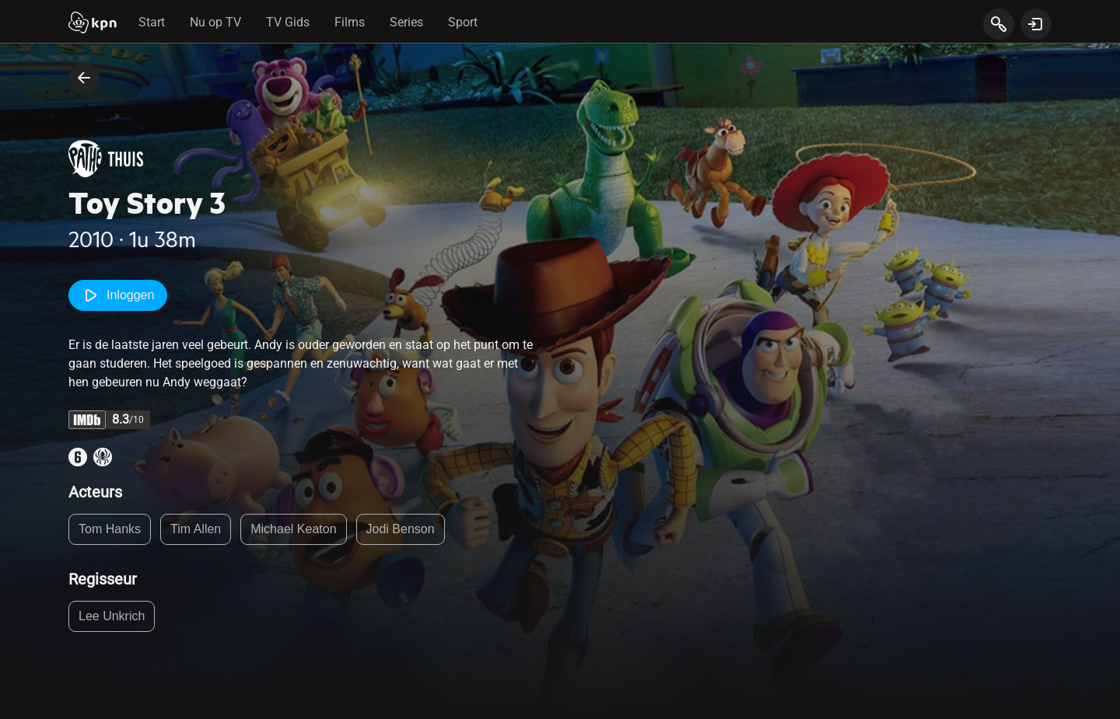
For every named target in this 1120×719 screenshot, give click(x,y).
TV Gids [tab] (288, 22)
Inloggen (118, 295)
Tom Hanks (110, 529)
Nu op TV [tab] (215, 22)
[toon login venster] (1036, 24)
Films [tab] (349, 22)
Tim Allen (195, 529)
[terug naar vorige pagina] (84, 77)
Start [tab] (151, 22)
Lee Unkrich (112, 616)
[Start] (92, 24)
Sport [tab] (463, 22)
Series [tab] (406, 22)
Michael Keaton (293, 529)
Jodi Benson (400, 529)
